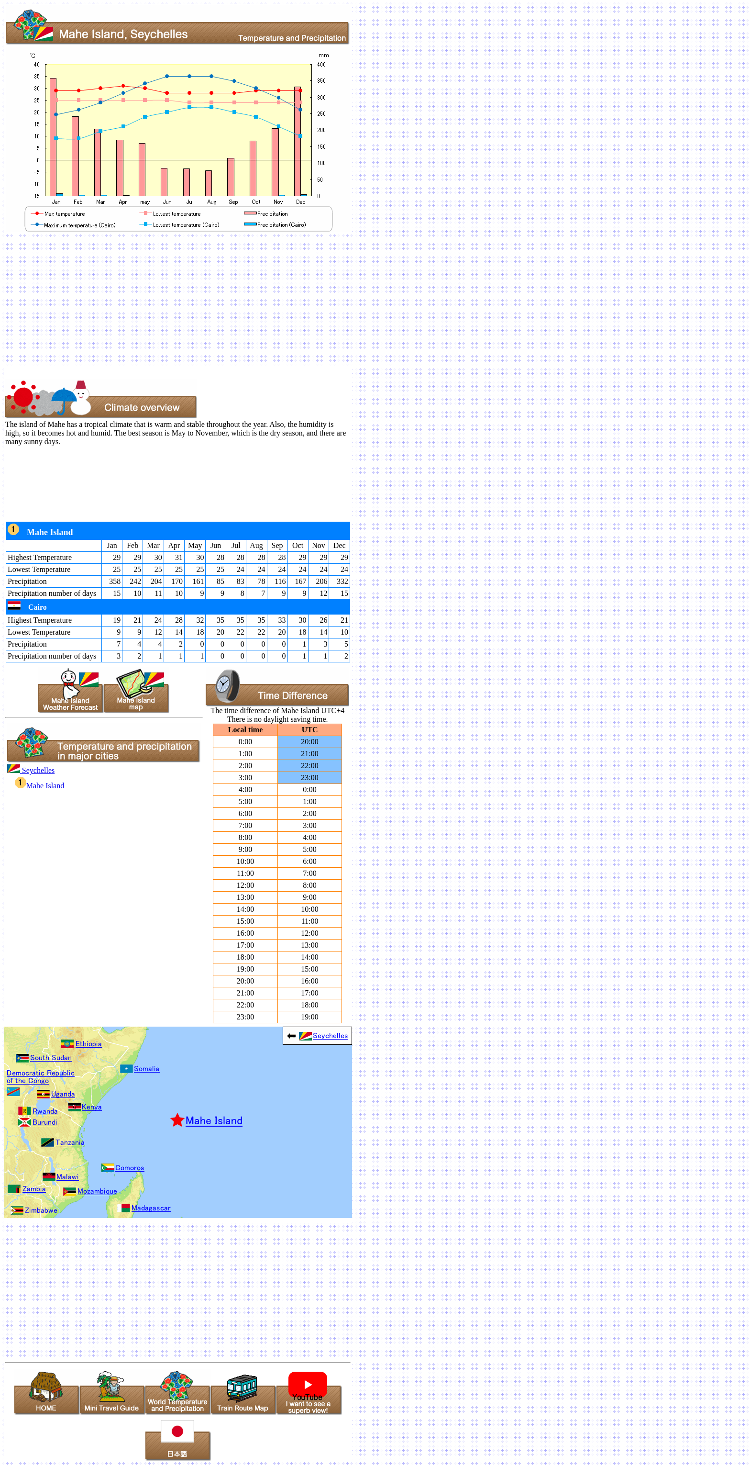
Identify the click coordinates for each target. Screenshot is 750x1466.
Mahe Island (40, 786)
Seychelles (31, 770)
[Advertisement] (291, 300)
